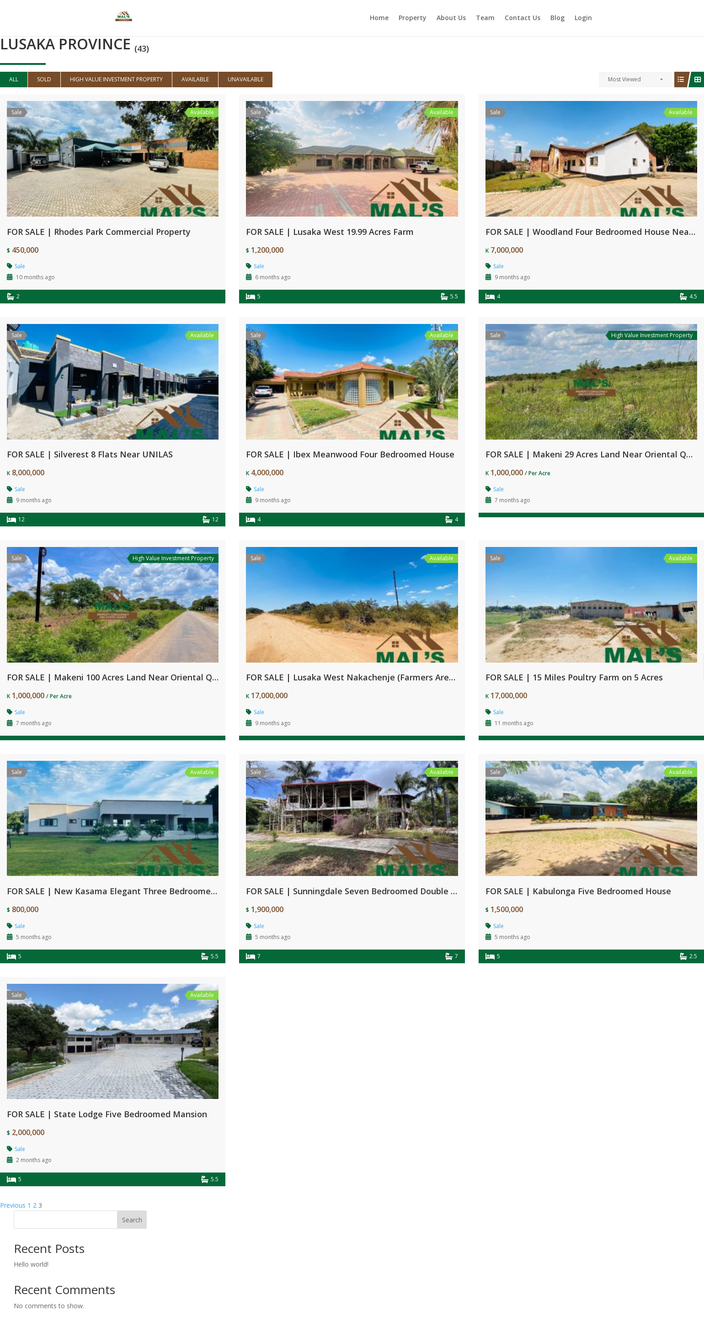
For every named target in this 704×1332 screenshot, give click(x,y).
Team (485, 18)
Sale (20, 266)
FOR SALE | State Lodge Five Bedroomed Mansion (107, 1114)
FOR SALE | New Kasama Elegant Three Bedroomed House (125, 891)
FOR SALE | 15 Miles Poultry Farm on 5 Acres (574, 677)
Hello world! (31, 1264)
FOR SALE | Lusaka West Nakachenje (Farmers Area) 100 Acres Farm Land (394, 677)
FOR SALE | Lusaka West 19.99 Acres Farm (330, 231)
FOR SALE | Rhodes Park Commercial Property (99, 231)
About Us (451, 18)
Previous (13, 1205)
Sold (44, 79)
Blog (557, 18)
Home (379, 18)
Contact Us (522, 18)
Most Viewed (624, 79)
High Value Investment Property (116, 79)
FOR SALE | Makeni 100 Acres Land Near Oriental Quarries (123, 677)
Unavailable (245, 79)
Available (195, 79)
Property (413, 18)
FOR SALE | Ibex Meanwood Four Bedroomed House (350, 454)
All (13, 79)
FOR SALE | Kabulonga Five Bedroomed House (578, 891)
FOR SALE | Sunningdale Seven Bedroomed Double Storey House (375, 891)
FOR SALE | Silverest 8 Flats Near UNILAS (90, 454)
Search (132, 1219)
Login (583, 18)
